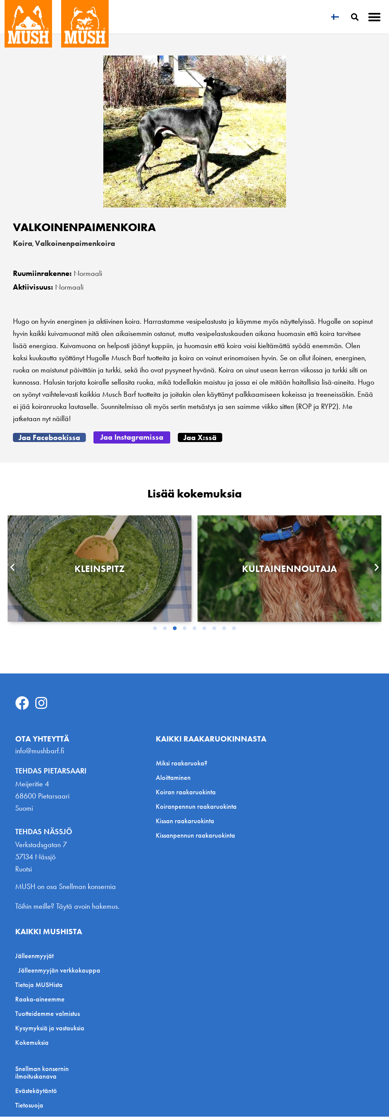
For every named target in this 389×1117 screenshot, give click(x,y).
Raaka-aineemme (40, 999)
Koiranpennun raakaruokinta (196, 806)
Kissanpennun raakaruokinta (195, 835)
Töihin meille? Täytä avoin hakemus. (67, 906)
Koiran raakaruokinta (186, 791)
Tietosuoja (29, 1105)
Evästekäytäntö (36, 1091)
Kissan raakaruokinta (185, 820)
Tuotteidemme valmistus (47, 1013)
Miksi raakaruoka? (181, 763)
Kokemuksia (32, 1042)
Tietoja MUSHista (39, 985)
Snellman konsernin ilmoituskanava (42, 1073)
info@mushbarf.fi (39, 751)
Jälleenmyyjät (36, 956)
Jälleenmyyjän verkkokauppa (59, 970)
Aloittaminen (173, 777)
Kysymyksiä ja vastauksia (49, 1028)
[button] (375, 17)
